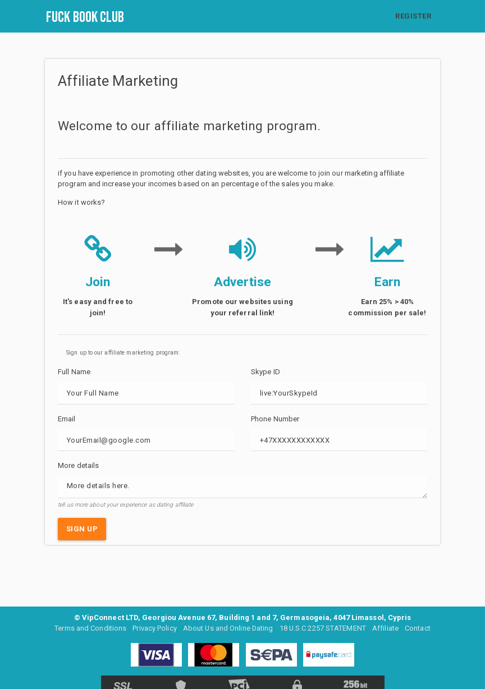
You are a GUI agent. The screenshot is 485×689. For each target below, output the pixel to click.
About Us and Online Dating (228, 628)
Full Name (74, 372)
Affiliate (386, 628)
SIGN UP (82, 529)
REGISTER (413, 16)
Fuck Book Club (85, 17)
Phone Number (275, 419)
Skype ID (265, 372)
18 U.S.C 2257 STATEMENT (323, 628)
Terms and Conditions (90, 628)
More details (78, 465)
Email (67, 419)
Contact (418, 628)
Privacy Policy (154, 628)
